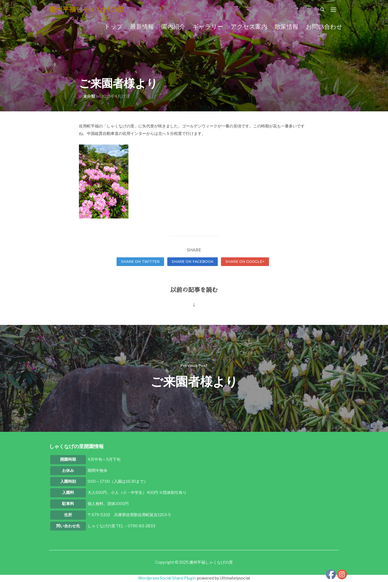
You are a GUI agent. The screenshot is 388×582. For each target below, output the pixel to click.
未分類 (89, 96)
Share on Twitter (140, 261)
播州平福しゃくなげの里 (86, 9)
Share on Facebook (192, 261)
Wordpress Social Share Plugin (167, 578)
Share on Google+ (245, 261)
